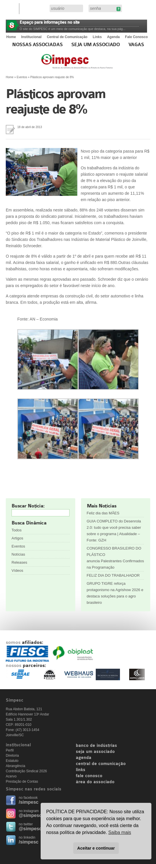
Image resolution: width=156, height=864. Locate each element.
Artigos (17, 538)
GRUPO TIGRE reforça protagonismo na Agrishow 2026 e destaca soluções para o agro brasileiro (115, 593)
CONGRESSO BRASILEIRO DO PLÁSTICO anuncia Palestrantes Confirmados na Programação (115, 557)
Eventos (22, 77)
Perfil (10, 750)
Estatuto (12, 761)
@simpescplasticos (40, 815)
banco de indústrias (96, 745)
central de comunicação (101, 763)
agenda (83, 757)
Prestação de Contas (22, 781)
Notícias (18, 554)
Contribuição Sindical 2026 (26, 771)
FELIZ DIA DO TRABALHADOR (113, 575)
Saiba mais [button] (119, 832)
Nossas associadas (37, 45)
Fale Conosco (136, 37)
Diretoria (12, 756)
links (80, 770)
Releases (19, 562)
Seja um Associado (95, 45)
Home (11, 37)
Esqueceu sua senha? (118, 9)
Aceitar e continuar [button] (96, 848)
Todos (17, 530)
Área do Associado (35, 8)
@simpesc (30, 828)
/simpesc (28, 802)
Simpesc (91, 64)
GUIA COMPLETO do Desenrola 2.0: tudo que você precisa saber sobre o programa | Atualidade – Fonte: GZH (114, 530)
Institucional (31, 37)
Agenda (113, 37)
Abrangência (15, 766)
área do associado (95, 782)
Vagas (136, 45)
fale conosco (89, 776)
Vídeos (17, 570)
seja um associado (95, 751)
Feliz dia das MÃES (103, 513)
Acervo (11, 776)
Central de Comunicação (67, 37)
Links (97, 37)
